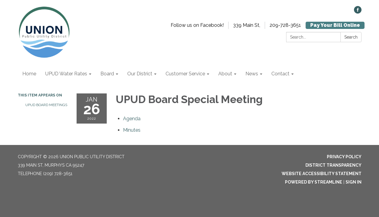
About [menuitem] (225, 74)
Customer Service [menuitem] (185, 74)
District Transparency (333, 165)
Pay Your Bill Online (335, 25)
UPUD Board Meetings (46, 105)
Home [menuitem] (29, 74)
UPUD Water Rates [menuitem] (66, 74)
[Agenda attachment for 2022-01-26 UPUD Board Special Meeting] (132, 118)
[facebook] (358, 12)
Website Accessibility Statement (322, 173)
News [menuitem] (251, 74)
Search (351, 37)
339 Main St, (246, 25)
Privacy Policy (344, 156)
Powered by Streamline (313, 182)
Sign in (354, 182)
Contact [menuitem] (280, 74)
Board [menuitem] (107, 74)
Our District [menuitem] (139, 74)
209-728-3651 (285, 25)
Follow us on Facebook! (197, 25)
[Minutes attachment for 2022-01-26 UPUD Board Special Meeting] (132, 130)
